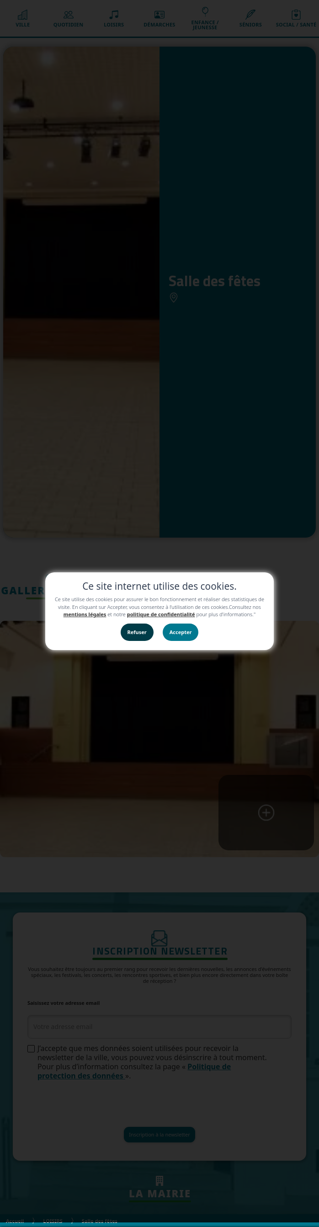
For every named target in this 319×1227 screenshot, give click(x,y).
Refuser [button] (137, 632)
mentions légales (85, 614)
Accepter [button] (181, 632)
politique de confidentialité (161, 614)
